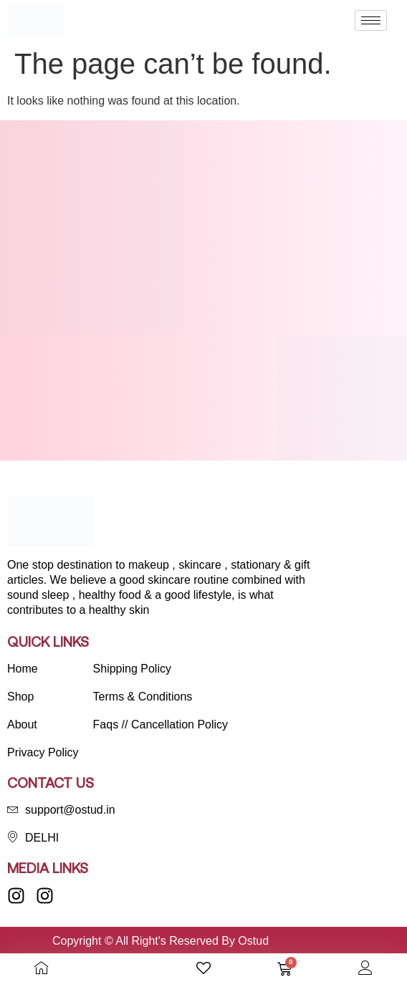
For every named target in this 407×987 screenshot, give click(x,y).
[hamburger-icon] (371, 20)
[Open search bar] (122, 968)
